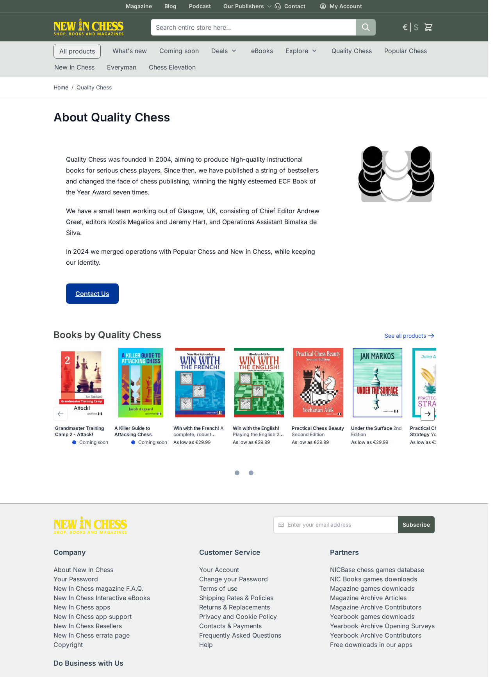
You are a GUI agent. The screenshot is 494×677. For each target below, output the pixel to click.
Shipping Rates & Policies (236, 598)
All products (77, 51)
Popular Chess (405, 51)
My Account (340, 6)
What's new (129, 51)
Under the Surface (376, 431)
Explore (296, 51)
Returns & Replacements (234, 607)
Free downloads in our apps (371, 644)
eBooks (262, 51)
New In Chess (74, 67)
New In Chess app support (93, 616)
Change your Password (233, 579)
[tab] (237, 472)
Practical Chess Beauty (318, 431)
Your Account (219, 570)
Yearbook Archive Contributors (375, 635)
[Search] (366, 27)
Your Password (76, 579)
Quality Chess (352, 51)
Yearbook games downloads (372, 616)
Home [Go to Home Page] (61, 87)
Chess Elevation (172, 67)
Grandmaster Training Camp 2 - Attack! (79, 431)
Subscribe (416, 524)
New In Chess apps (82, 607)
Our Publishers (243, 6)
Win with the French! (198, 431)
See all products (410, 335)
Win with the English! (259, 431)
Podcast (200, 6)
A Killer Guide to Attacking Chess (133, 431)
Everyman (121, 67)
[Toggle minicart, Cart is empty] (428, 27)
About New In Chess (83, 570)
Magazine (139, 6)
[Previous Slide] (61, 414)
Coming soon (179, 51)
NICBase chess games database (377, 570)
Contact (289, 6)
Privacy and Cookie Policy (238, 616)
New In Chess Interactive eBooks (102, 598)
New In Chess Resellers (88, 626)
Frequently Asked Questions (240, 635)
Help (206, 644)
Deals (219, 51)
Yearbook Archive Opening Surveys (382, 626)
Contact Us (92, 294)
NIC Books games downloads (373, 579)
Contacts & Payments (230, 626)
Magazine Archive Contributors (375, 607)
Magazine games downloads (372, 588)
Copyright (68, 644)
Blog (170, 6)
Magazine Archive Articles (368, 598)
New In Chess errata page (92, 635)
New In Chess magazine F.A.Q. (98, 588)
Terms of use (218, 588)
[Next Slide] (428, 414)
